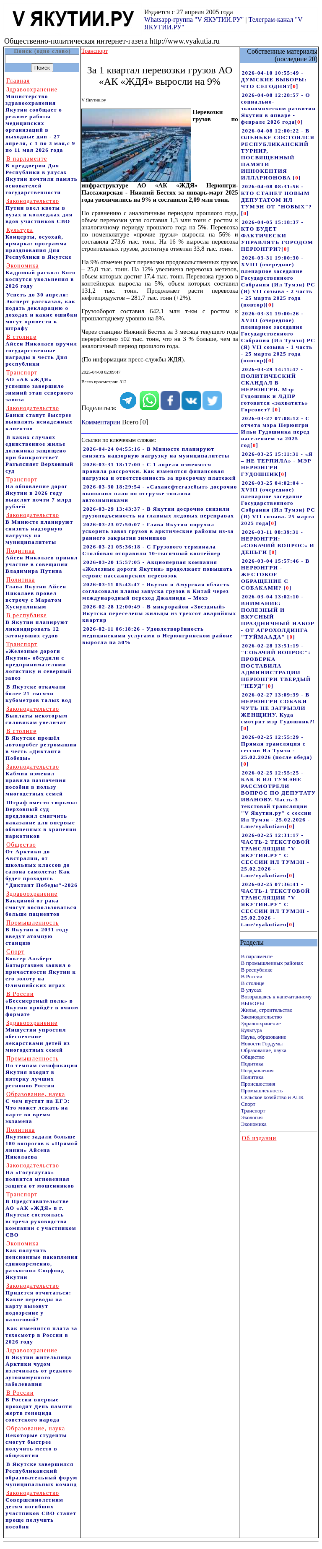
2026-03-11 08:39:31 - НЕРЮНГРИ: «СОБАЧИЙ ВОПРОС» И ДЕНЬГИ (277, 542)
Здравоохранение (261, 1023)
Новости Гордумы (262, 1043)
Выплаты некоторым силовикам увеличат (36, 715)
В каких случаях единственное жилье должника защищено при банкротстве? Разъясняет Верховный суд (39, 454)
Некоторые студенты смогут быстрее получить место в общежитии (36, 1441)
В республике (257, 970)
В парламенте (257, 956)
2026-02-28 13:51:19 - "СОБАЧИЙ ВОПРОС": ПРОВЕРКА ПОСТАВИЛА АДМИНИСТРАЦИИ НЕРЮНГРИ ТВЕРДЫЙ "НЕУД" (276, 665)
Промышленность (262, 1090)
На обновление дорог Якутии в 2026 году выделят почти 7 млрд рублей (38, 492)
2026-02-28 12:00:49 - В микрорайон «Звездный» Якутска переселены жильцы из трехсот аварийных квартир (159, 613)
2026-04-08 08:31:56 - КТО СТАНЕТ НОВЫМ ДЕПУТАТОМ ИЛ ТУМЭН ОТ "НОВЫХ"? (276, 196)
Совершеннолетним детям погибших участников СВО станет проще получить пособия (40, 1510)
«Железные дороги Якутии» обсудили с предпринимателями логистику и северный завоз (38, 661)
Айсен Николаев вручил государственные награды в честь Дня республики (41, 350)
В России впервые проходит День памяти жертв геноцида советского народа (39, 1406)
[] (295, 86)
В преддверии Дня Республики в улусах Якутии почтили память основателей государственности (41, 175)
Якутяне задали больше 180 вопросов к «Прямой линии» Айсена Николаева (41, 1143)
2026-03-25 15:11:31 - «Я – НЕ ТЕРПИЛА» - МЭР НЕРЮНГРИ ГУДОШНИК (277, 464)
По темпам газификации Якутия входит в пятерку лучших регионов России (41, 1072)
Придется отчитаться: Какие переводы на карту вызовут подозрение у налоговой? (38, 1303)
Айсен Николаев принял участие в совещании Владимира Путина (41, 561)
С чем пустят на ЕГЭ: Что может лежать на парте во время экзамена (37, 1107)
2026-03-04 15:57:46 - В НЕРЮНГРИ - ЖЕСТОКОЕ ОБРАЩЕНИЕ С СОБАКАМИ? (275, 574)
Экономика (254, 1124)
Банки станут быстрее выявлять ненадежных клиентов (39, 418)
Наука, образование (263, 1037)
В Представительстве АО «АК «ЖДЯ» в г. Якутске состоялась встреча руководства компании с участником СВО (40, 1214)
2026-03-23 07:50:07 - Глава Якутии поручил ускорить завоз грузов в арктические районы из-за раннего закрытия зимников (158, 531)
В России (251, 976)
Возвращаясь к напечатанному (276, 996)
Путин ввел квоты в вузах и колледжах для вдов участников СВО (39, 211)
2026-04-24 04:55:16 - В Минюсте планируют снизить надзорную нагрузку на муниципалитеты (155, 452)
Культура (251, 1030)
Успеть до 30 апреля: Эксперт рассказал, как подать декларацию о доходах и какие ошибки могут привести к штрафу (41, 311)
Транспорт (253, 1110)
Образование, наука (263, 1050)
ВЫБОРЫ (252, 1003)
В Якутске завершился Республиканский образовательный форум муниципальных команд (41, 1474)
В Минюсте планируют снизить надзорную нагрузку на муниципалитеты (39, 528)
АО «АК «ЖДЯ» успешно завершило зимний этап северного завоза (39, 386)
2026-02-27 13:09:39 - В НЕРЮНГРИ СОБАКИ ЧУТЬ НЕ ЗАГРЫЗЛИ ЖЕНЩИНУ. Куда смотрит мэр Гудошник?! (278, 708)
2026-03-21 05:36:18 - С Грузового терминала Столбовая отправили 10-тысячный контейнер (151, 549)
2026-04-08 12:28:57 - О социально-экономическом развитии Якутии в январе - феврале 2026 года (278, 108)
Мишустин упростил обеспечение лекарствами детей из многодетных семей (37, 1036)
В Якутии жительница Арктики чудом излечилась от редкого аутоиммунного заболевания (38, 1367)
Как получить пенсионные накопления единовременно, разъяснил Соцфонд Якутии (41, 1260)
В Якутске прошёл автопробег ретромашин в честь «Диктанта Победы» (41, 744)
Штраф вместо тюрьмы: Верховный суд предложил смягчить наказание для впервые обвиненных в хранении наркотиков (41, 819)
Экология (252, 1117)
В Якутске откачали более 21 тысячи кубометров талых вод (38, 693)
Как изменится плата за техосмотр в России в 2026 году (41, 1335)
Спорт (248, 1104)
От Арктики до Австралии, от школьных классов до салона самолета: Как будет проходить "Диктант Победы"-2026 (41, 865)
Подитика (252, 1063)
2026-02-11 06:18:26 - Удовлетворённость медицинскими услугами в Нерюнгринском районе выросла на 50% (157, 635)
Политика (252, 1077)
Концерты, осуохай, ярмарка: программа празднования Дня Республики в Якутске (38, 243)
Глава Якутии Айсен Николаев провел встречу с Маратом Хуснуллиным (35, 593)
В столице (253, 983)
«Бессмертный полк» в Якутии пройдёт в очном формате (41, 1004)
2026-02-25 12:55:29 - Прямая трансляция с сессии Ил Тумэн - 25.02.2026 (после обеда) (276, 747)
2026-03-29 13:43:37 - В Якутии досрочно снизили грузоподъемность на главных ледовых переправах (158, 512)
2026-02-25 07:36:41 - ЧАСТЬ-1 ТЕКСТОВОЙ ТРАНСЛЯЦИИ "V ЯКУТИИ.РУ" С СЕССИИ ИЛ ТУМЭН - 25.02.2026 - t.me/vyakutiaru (275, 904)
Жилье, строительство (267, 1010)
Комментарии (100, 422)
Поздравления (257, 1070)
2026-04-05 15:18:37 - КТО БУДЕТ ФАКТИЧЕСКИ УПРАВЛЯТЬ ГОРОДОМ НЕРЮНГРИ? (277, 235)
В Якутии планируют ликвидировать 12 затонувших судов (36, 625)
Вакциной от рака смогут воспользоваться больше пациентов (41, 904)
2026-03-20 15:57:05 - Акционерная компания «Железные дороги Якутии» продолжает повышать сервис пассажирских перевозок (157, 569)
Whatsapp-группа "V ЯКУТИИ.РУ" (194, 19)
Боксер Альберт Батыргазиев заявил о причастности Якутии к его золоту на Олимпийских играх (40, 968)
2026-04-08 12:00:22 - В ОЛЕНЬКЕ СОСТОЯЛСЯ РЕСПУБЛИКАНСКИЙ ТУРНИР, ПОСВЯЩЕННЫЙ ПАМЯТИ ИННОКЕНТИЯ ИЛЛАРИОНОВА (277, 154)
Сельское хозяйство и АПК (272, 1097)
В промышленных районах (272, 963)
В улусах (251, 990)
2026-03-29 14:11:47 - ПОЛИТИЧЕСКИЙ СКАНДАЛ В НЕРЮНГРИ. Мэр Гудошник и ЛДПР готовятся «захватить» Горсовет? (274, 389)
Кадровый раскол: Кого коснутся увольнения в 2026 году (40, 275)
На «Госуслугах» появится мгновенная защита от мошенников (39, 1175)
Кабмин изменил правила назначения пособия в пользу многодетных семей (35, 780)
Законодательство (261, 1017)
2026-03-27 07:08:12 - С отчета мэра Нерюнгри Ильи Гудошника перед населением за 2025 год (275, 431)
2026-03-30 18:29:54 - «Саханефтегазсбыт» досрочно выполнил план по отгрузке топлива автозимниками (159, 493)
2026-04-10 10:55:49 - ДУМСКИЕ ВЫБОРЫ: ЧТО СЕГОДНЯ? (274, 79)
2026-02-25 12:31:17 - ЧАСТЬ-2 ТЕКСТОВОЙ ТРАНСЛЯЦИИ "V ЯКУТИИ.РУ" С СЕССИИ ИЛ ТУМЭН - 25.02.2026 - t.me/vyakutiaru (275, 855)
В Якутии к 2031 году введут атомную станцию (37, 933)
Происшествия (258, 1084)
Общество (253, 1057)
